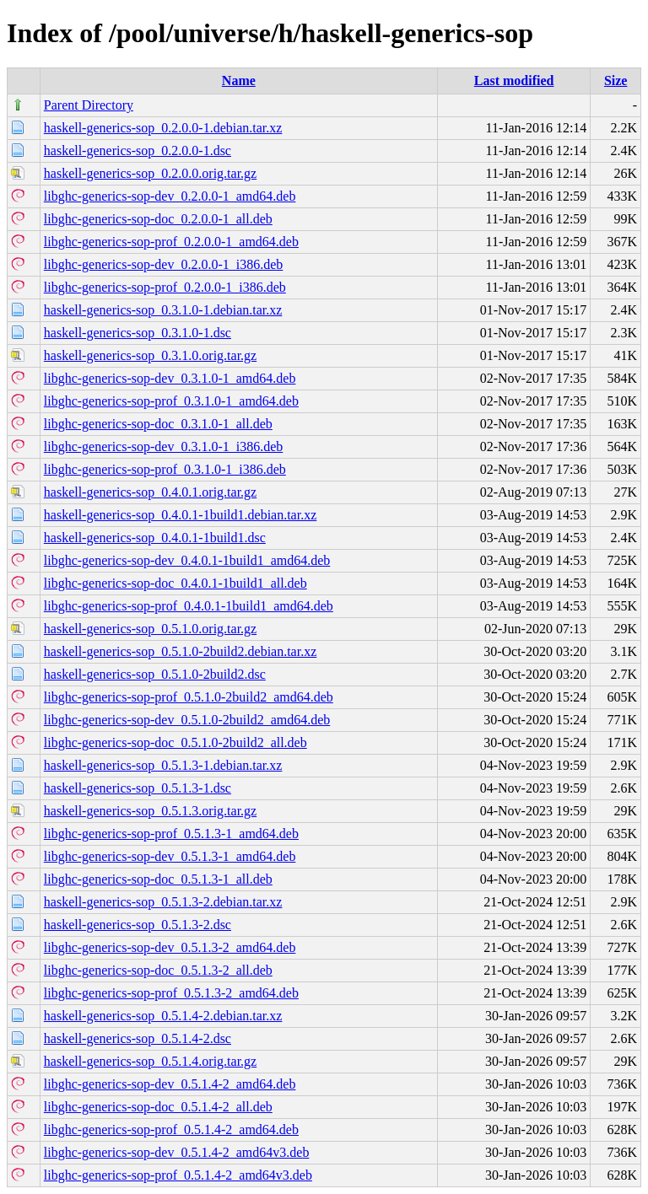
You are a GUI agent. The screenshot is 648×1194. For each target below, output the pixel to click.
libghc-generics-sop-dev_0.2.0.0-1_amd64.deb (170, 196)
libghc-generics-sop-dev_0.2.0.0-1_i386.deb (163, 264)
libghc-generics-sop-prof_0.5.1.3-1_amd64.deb (171, 833)
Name (239, 80)
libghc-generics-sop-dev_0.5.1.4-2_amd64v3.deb (177, 1152)
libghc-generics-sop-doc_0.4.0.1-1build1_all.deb (175, 583)
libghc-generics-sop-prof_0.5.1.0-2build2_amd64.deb (188, 697)
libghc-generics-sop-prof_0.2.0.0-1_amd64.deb (171, 241)
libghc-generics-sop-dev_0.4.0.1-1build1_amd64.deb (187, 560)
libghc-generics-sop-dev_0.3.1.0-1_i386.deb (163, 446)
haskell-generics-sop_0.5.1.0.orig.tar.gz (150, 628)
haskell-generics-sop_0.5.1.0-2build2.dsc (155, 674)
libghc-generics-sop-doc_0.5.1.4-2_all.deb (158, 1107)
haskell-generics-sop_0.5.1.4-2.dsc (137, 1038)
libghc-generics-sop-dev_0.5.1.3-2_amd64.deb (170, 947)
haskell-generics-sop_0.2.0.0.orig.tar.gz (150, 173)
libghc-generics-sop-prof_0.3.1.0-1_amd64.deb (171, 401)
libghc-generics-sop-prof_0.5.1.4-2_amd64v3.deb (178, 1175)
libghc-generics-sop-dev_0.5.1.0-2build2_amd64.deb (187, 720)
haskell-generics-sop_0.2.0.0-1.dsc (137, 150)
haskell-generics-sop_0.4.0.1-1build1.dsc (155, 537)
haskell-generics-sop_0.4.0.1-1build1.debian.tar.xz (180, 515)
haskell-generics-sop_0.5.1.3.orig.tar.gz (150, 811)
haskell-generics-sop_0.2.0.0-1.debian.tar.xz (163, 128)
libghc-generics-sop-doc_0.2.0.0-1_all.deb (158, 219)
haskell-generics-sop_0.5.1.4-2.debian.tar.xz (163, 1015)
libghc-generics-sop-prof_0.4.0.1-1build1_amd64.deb (188, 606)
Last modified (514, 80)
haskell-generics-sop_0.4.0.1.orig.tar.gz (150, 492)
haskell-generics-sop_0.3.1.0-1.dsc (137, 332)
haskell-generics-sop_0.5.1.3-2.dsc (137, 924)
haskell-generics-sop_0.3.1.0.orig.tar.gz (150, 355)
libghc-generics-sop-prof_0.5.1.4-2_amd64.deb (171, 1129)
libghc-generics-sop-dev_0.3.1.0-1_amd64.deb (170, 378)
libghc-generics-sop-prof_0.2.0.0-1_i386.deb (165, 287)
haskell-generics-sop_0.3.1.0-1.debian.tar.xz (163, 310)
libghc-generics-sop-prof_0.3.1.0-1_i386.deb (165, 469)
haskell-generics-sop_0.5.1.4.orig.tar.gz (150, 1061)
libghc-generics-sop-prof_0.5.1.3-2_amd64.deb (171, 993)
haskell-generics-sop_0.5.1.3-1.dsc (137, 788)
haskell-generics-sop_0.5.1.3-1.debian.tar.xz (163, 765)
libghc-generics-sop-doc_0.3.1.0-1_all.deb (158, 424)
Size (616, 80)
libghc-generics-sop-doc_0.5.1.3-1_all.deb (158, 879)
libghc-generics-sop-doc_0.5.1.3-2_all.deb (158, 970)
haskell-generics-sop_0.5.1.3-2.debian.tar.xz (163, 902)
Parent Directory (88, 105)
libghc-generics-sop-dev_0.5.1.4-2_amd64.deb (170, 1084)
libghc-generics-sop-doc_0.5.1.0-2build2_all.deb (175, 742)
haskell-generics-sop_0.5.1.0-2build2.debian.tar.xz (180, 651)
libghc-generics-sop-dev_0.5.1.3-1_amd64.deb (170, 856)
